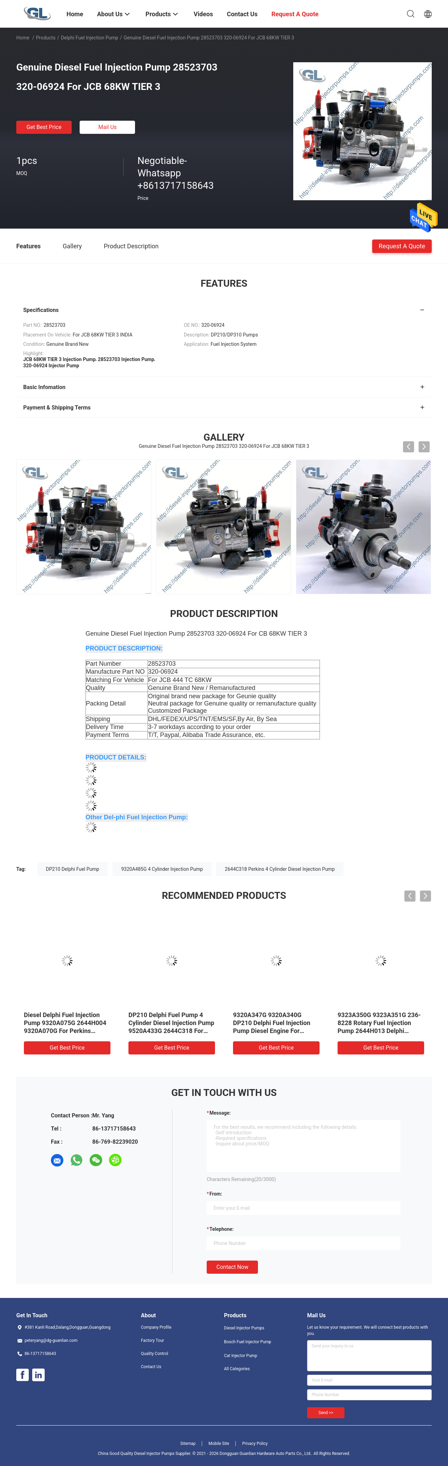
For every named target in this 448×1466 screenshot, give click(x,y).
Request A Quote (402, 245)
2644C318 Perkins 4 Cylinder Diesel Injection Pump (280, 869)
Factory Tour (152, 1340)
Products (45, 37)
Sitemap (188, 1443)
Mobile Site (218, 1443)
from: (215, 1194)
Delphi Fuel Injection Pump (89, 37)
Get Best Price (44, 127)
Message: (220, 1113)
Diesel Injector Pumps (244, 1328)
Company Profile (156, 1327)
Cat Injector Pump (240, 1355)
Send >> (326, 1412)
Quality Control (154, 1353)
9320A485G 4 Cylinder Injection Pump (162, 869)
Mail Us (107, 127)
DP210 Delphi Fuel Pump (72, 869)
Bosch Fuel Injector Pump (247, 1341)
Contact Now (232, 1267)
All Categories (237, 1368)
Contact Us (151, 1366)
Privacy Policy (255, 1443)
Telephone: (221, 1229)
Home (22, 37)
